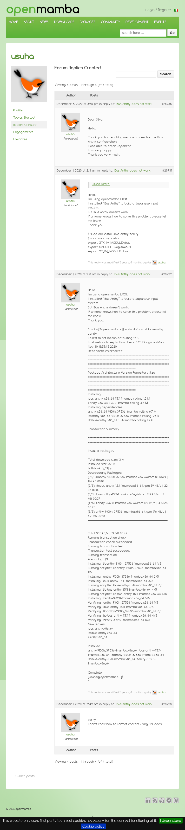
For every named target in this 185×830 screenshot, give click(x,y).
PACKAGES (87, 22)
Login (149, 10)
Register (165, 10)
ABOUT (29, 22)
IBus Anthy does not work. (134, 104)
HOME (13, 22)
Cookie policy (93, 826)
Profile (18, 110)
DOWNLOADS (64, 22)
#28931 (167, 170)
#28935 (166, 104)
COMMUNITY (110, 22)
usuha (22, 56)
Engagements (23, 132)
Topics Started (24, 117)
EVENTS (160, 22)
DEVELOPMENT (137, 22)
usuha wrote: (101, 184)
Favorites (20, 139)
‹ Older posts (25, 776)
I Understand (170, 820)
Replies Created (25, 125)
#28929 (166, 274)
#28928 (166, 704)
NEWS (44, 22)
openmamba (23, 809)
